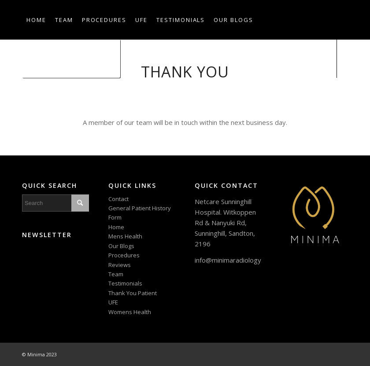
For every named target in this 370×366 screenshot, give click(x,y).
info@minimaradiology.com (235, 260)
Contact (118, 199)
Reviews (119, 265)
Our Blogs (121, 246)
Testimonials (125, 283)
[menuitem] (36, 19)
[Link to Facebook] (24, 96)
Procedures (124, 255)
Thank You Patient (132, 293)
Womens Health (129, 312)
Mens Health (125, 236)
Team (115, 274)
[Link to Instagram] (37, 96)
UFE (113, 302)
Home (116, 227)
